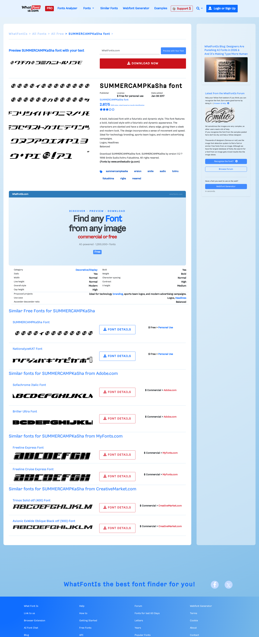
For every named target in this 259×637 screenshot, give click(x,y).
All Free (57, 34)
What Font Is (31, 606)
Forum (138, 606)
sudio (163, 171)
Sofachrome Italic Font (29, 385)
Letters (139, 620)
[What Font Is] (31, 8)
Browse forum (226, 169)
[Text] (129, 50)
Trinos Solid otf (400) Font (31, 500)
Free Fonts (85, 628)
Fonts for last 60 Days (147, 613)
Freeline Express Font (28, 447)
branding (118, 294)
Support (181, 8)
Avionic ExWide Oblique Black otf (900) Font (44, 521)
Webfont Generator (136, 8)
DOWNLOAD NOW (142, 63)
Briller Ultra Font (25, 411)
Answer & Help (221, 103)
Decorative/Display (86, 270)
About (193, 628)
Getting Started (88, 620)
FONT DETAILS (117, 329)
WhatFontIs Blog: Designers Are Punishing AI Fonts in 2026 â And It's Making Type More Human (226, 50)
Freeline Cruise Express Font (33, 469)
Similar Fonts (109, 8)
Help (81, 606)
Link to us (29, 613)
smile (150, 171)
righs (123, 178)
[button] (199, 9)
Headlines (180, 298)
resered (136, 178)
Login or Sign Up (222, 8)
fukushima (108, 178)
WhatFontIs (18, 34)
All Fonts (39, 34)
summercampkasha (117, 171)
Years (138, 628)
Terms (193, 613)
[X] (229, 585)
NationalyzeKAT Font (27, 348)
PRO (49, 8)
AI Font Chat (31, 628)
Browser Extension (34, 620)
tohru (175, 171)
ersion (137, 171)
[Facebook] (215, 585)
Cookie (194, 620)
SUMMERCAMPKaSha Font (31, 322)
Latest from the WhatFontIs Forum (224, 93)
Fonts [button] (87, 8)
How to (83, 613)
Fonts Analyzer (67, 8)
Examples (160, 8)
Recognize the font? (226, 161)
